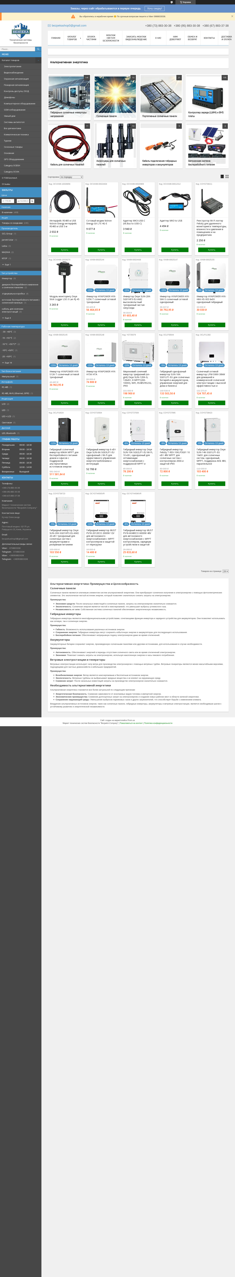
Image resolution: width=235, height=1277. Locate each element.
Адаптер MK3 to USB (171, 220)
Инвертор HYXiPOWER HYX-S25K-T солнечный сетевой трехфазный (101, 299)
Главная (55, 38)
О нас (158, 38)
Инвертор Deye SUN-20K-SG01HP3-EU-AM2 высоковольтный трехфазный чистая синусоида (137, 302)
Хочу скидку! (154, 8)
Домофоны (9, 97)
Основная (9, 153)
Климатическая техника (16, 134)
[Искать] (38, 49)
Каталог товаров (10, 60)
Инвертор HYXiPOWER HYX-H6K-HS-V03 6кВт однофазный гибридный (211, 299)
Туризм (7, 140)
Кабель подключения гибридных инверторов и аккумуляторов (159, 162)
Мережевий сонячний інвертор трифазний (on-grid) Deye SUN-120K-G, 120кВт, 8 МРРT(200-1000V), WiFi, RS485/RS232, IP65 (137, 378)
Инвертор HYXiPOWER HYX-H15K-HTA (101, 373)
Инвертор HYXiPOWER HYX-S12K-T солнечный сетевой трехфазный (64, 374)
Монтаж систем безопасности (111, 38)
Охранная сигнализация (16, 78)
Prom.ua (131, 720)
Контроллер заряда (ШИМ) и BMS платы (206, 114)
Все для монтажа (12, 128)
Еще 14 (8, 362)
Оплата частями (91, 38)
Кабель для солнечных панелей (67, 164)
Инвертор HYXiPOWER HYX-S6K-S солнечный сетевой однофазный (174, 299)
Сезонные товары (13, 146)
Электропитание (12, 66)
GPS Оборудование (14, 159)
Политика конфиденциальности (158, 723)
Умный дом (9, 115)
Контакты (209, 38)
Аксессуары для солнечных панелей (111, 162)
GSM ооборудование (14, 109)
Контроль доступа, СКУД (16, 91)
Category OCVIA (11, 171)
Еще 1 (8, 264)
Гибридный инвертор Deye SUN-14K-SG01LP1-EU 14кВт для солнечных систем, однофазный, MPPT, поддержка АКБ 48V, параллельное (211, 456)
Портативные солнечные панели (159, 116)
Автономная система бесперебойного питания (201, 162)
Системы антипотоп (14, 122)
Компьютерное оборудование (19, 103)
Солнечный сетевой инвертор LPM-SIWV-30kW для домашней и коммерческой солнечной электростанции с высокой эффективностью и (211, 378)
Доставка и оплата (226, 38)
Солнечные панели (106, 116)
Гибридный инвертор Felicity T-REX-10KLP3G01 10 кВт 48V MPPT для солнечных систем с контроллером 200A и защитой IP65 (175, 456)
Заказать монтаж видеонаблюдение (136, 38)
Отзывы (6, 184)
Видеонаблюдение (13, 72)
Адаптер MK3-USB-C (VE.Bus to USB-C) (134, 222)
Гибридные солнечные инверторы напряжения (68, 114)
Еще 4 (8, 317)
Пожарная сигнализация (16, 85)
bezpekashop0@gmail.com (15, 538)
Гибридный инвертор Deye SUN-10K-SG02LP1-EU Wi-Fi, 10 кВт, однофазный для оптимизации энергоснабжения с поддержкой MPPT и (138, 456)
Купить (64, 249)
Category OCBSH (12, 165)
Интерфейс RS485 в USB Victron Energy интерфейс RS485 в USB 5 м (63, 223)
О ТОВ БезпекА (9, 177)
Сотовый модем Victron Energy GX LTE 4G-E (99, 222)
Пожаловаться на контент (131, 723)
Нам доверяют (175, 38)
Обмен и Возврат (192, 38)
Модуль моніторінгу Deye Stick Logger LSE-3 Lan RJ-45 (64, 298)
